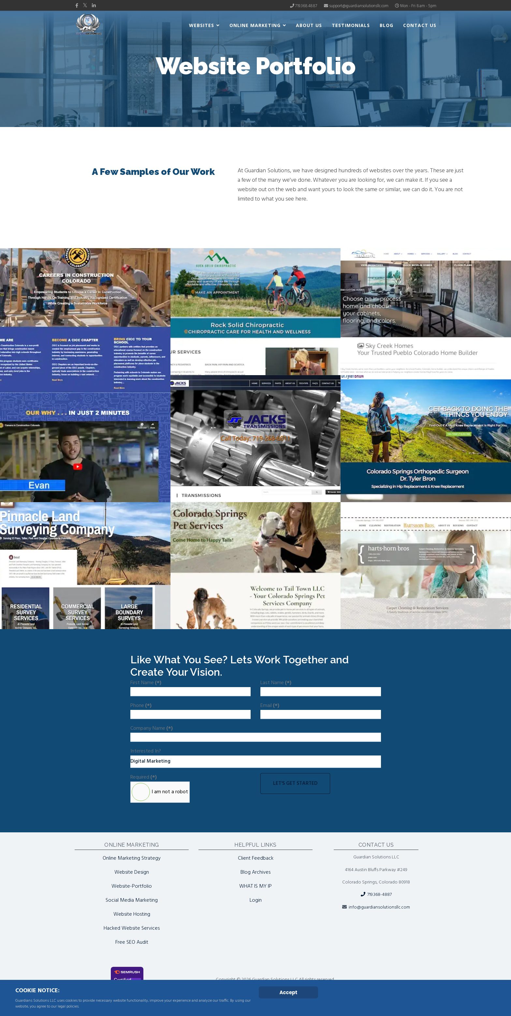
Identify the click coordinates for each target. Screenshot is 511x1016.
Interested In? (145, 751)
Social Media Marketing (132, 900)
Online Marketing (255, 25)
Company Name (151, 728)
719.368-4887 (376, 894)
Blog (386, 25)
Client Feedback (255, 858)
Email (269, 705)
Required (143, 777)
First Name (145, 683)
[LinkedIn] (94, 6)
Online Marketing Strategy (132, 858)
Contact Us (419, 25)
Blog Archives (255, 872)
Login (256, 900)
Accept (288, 992)
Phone (141, 705)
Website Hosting (131, 914)
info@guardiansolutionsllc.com (379, 907)
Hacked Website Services (132, 928)
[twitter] (85, 6)
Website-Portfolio (131, 886)
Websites (201, 25)
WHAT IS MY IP (255, 886)
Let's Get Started (295, 783)
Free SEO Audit (131, 942)
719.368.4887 (306, 6)
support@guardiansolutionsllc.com (358, 6)
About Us (309, 25)
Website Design (131, 872)
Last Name (275, 683)
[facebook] (76, 6)
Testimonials (351, 25)
